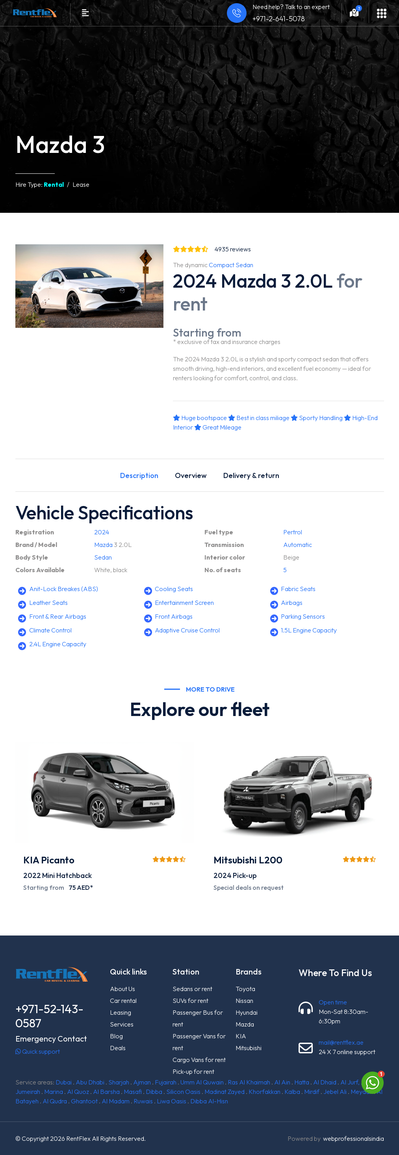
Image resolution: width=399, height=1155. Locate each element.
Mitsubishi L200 (247, 860)
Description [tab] (139, 475)
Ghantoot (84, 1101)
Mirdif (311, 1091)
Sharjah (118, 1082)
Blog (116, 1036)
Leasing (120, 1012)
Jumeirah (27, 1091)
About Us (122, 989)
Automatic (297, 545)
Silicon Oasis (183, 1091)
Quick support (37, 1051)
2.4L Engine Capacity (57, 644)
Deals (118, 1048)
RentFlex (78, 1138)
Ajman (142, 1082)
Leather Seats (48, 602)
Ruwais (143, 1101)
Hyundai (247, 1012)
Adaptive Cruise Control (187, 630)
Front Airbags (174, 616)
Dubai (64, 1082)
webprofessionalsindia (353, 1138)
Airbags (291, 602)
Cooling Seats (174, 589)
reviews (233, 249)
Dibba (154, 1091)
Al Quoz (78, 1091)
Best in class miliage (259, 418)
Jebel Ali (335, 1091)
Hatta (301, 1082)
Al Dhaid (324, 1082)
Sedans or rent (192, 989)
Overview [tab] (191, 475)
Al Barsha (106, 1091)
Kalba (292, 1091)
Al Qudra (55, 1101)
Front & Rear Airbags (57, 616)
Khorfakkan (264, 1091)
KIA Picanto (48, 860)
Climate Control (50, 630)
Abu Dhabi (90, 1082)
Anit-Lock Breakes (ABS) (63, 589)
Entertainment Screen (184, 602)
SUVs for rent (190, 1000)
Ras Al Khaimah (249, 1082)
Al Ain (282, 1082)
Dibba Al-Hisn (209, 1101)
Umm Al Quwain (202, 1082)
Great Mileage (217, 427)
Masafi (133, 1091)
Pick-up (245, 875)
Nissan (244, 1000)
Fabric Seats (298, 589)
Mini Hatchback (67, 875)
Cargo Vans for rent (199, 1060)
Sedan (103, 557)
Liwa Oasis (171, 1101)
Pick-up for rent (193, 1071)
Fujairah (165, 1082)
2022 (32, 875)
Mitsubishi (249, 1048)
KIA (241, 1036)
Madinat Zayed (224, 1091)
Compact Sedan (231, 265)
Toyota (245, 989)
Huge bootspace (200, 418)
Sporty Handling (317, 418)
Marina (53, 1091)
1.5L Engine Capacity (309, 630)
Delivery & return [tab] (251, 475)
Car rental (123, 1000)
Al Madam (116, 1101)
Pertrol (292, 532)
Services (122, 1024)
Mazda (103, 545)
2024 (101, 532)
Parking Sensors (303, 616)
